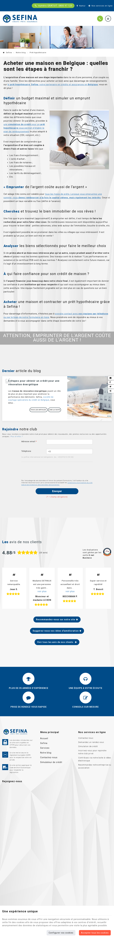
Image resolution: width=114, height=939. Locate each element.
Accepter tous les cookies (95, 933)
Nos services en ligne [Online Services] (100, 6)
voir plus (42, 591)
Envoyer (57, 491)
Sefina (7, 53)
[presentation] (43, 470)
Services (44, 748)
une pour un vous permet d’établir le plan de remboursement (24, 128)
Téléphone (26, 451)
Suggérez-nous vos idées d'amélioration (56, 631)
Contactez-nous (48, 757)
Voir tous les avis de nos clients (55, 642)
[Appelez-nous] (100, 19)
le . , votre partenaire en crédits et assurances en (53, 84)
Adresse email (29, 441)
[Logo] (20, 18)
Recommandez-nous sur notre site (55, 619)
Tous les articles (38, 410)
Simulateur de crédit (51, 762)
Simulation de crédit (88, 746)
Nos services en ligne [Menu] (92, 732)
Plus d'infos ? (17, 437)
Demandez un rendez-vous (91, 742)
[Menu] (108, 19)
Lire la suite (54, 410)
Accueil (44, 738)
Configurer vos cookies (61, 933)
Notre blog (21, 53)
